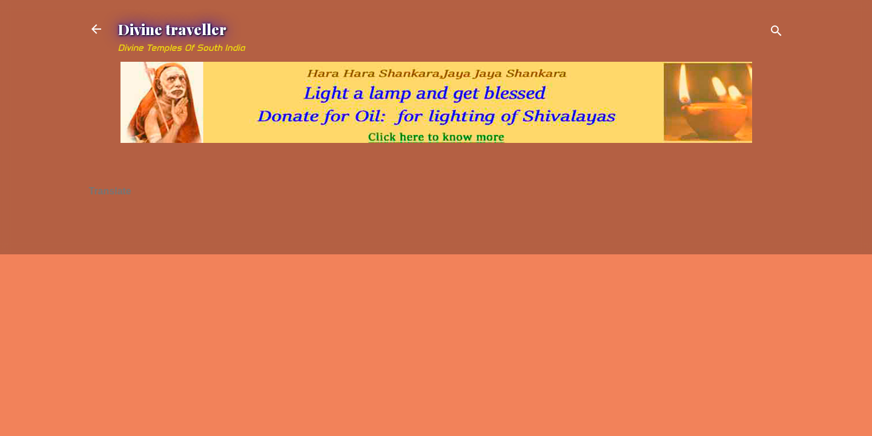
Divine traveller (172, 29)
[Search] (776, 33)
